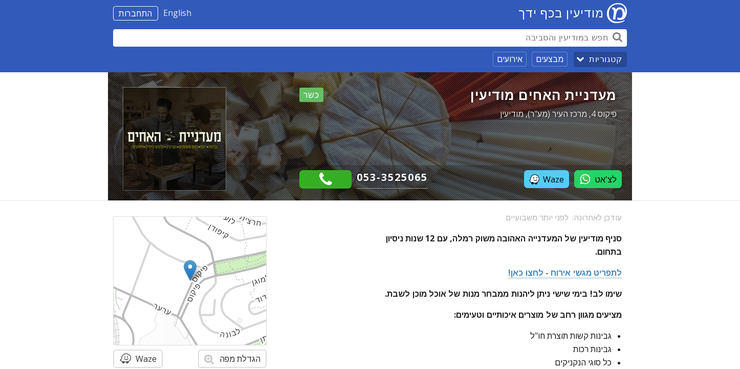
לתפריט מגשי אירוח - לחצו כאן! (565, 273)
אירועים (510, 59)
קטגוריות (605, 59)
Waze (546, 179)
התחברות (136, 13)
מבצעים (549, 59)
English (177, 13)
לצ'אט (598, 179)
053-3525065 (392, 177)
